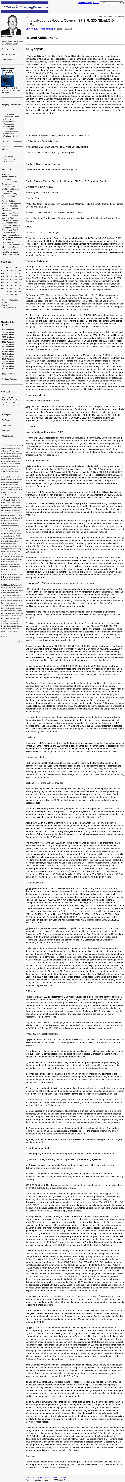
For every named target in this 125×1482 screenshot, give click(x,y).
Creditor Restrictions (10, 189)
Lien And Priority (8, 218)
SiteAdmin (6, 420)
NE (7, 282)
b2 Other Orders (9, 122)
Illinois (42, 29)
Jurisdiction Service (10, 215)
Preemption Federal (10, 228)
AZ (11, 267)
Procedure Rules (9, 232)
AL (2, 267)
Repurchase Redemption (12, 237)
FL (15, 270)
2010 (36, 29)
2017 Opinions (8, 352)
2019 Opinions (8, 347)
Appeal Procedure (9, 177)
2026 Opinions (8, 330)
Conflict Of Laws (8, 186)
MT (2, 282)
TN (7, 291)
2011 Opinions (8, 366)
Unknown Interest (9, 249)
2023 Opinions (8, 337)
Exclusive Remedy (9, 194)
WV (11, 294)
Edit (105, 16)
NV (11, 282)
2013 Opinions (8, 361)
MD (20, 276)
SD (2, 291)
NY (7, 285)
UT (15, 291)
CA (20, 267)
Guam (4, 302)
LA (11, 276)
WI (15, 294)
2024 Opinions (8, 335)
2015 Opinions (8, 356)
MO (20, 279)
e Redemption (8, 129)
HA (2, 273)
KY (7, 276)
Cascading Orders (9, 182)
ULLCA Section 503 (10, 114)
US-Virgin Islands (9, 307)
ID (6, 273)
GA (20, 270)
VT (20, 291)
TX (11, 291)
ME (15, 276)
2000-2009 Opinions (10, 374)
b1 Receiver (7, 119)
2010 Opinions (8, 369)
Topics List (6, 169)
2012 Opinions (8, 364)
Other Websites (8, 60)
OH (20, 285)
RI (15, 288)
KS (2, 276)
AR (15, 267)
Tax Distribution (8, 242)
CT (7, 270)
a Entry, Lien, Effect (11, 117)
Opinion (29, 29)
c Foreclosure (8, 124)
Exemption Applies (9, 196)
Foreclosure (7, 199)
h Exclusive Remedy (11, 136)
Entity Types (7, 191)
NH (15, 282)
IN (15, 273)
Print (115, 16)
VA (2, 294)
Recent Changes (85, 3)
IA (19, 273)
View (100, 16)
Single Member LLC (10, 240)
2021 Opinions (8, 342)
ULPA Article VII (8, 159)
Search (96, 3)
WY (20, 294)
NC (11, 285)
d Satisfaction (8, 126)
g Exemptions (8, 134)
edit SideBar (18, 642)
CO (2, 270)
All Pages (6, 431)
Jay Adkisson (6, 36)
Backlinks (121, 16)
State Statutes (7, 262)
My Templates (6, 415)
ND (15, 285)
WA (7, 294)
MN (11, 279)
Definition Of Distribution (12, 141)
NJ (20, 282)
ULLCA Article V (8, 157)
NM (2, 285)
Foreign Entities (8, 201)
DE (11, 270)
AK (7, 267)
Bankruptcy (6, 179)
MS (15, 279)
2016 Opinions (8, 354)
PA (11, 288)
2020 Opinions (8, 344)
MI (7, 279)
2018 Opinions (8, 349)
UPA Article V (7, 162)
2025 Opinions (8, 332)
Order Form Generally (11, 225)
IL (11, 273)
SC (20, 288)
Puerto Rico (6, 305)
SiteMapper (6, 425)
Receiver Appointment (11, 235)
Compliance (7, 184)
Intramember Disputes (11, 213)
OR (7, 288)
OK (2, 288)
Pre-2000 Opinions (9, 379)
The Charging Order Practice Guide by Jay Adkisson (11, 90)
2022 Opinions (8, 339)
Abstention (6, 174)
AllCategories (7, 436)
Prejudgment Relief (10, 230)
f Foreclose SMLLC (10, 131)
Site (27, 16)
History (110, 16)
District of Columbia (10, 300)
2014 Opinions (8, 359)
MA (2, 279)
